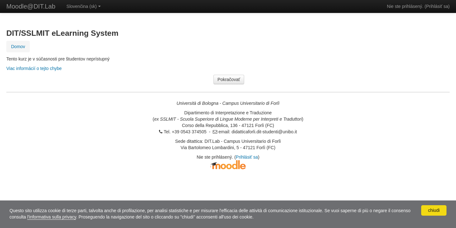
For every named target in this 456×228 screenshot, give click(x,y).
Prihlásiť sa (437, 6)
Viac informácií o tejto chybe (34, 68)
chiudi (434, 210)
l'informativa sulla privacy (51, 216)
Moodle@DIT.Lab (30, 6)
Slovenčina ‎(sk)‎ (83, 6)
